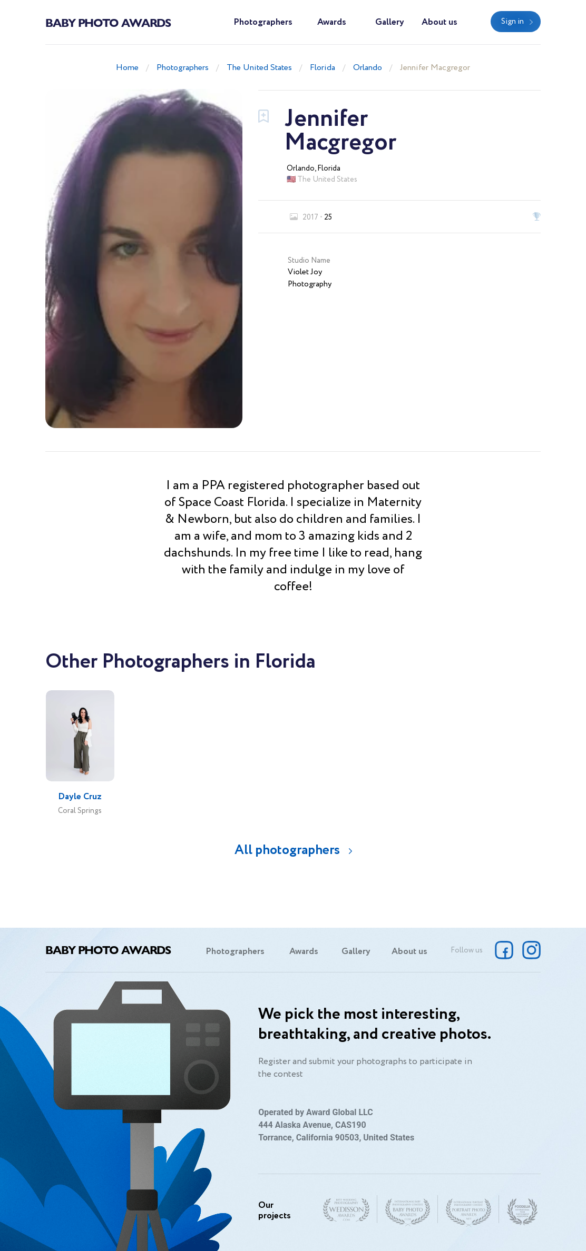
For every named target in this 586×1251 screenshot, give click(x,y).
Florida (322, 68)
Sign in (512, 21)
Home (127, 68)
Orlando (367, 68)
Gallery (389, 22)
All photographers (287, 850)
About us (439, 22)
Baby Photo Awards (108, 22)
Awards (331, 22)
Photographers (262, 22)
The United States (259, 68)
